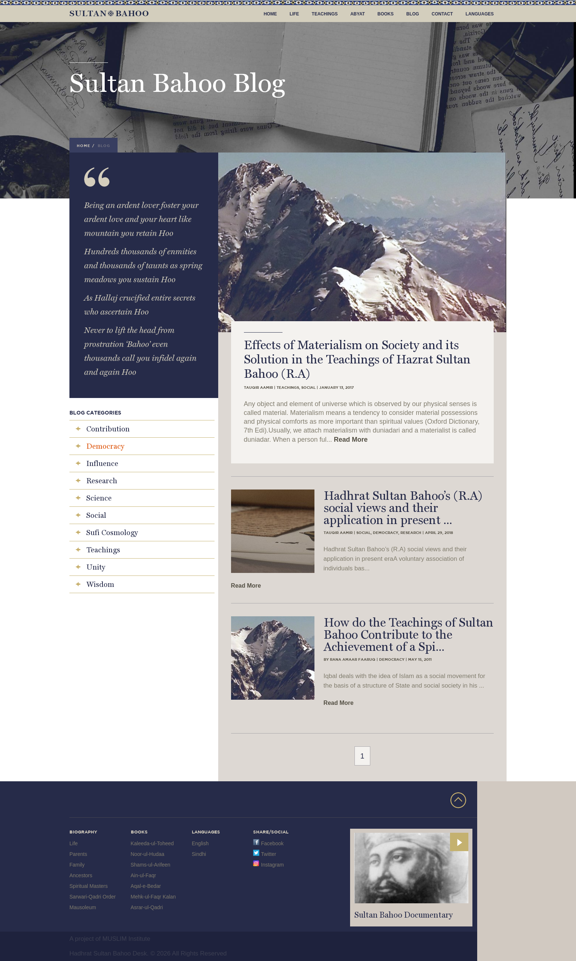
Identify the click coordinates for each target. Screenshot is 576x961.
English (200, 843)
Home (270, 14)
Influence (102, 463)
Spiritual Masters (88, 886)
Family (76, 865)
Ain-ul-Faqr (143, 875)
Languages (479, 14)
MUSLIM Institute (126, 938)
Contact (442, 14)
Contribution (108, 428)
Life (294, 14)
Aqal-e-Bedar (146, 886)
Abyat (357, 14)
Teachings (325, 14)
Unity (95, 567)
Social (96, 515)
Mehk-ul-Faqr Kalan (153, 897)
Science (99, 498)
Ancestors (80, 875)
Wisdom (100, 584)
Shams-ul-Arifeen (150, 865)
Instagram (272, 865)
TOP (458, 800)
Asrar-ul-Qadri (147, 907)
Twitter (268, 854)
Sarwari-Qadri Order (92, 897)
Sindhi (199, 854)
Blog (412, 14)
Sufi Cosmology (112, 532)
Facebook (272, 843)
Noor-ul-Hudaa (148, 854)
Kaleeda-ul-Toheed (152, 843)
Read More (351, 439)
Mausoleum (82, 907)
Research (101, 480)
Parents (78, 854)
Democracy (105, 446)
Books (386, 14)
